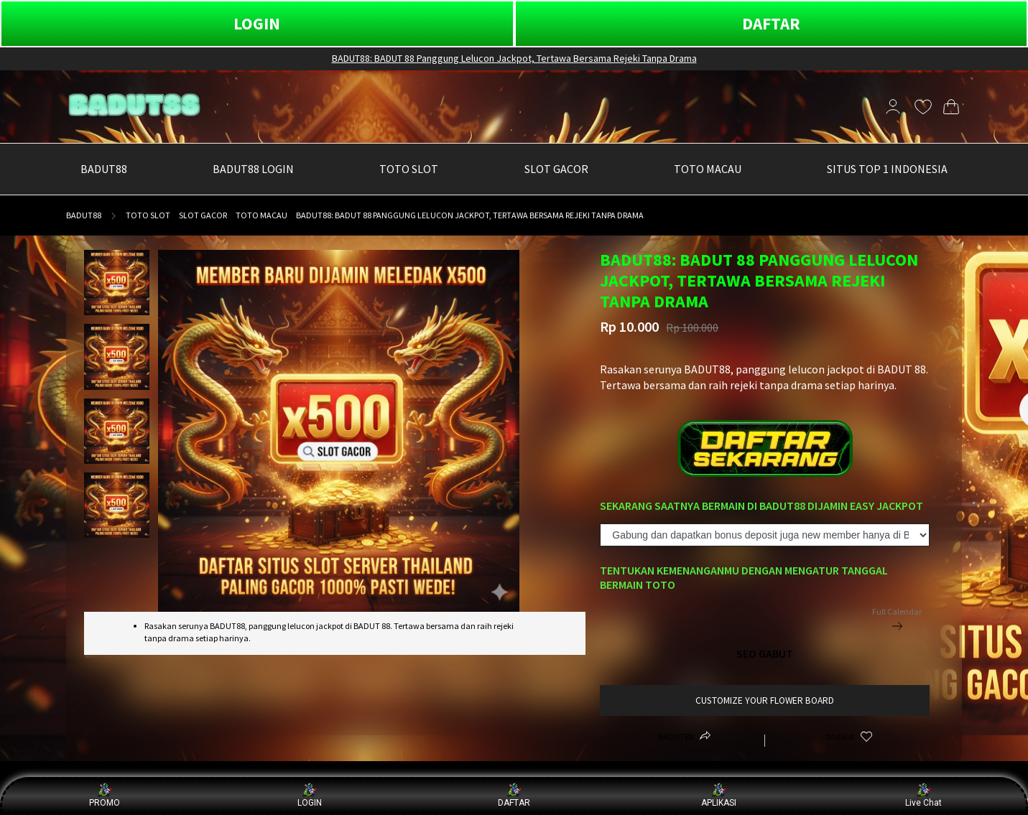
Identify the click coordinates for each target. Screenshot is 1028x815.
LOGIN (256, 23)
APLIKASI (718, 795)
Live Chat (923, 795)
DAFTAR (771, 23)
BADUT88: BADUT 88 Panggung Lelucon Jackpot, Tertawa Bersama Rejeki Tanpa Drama (514, 58)
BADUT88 (83, 215)
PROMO (104, 795)
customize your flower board (764, 700)
